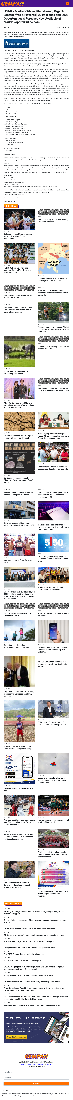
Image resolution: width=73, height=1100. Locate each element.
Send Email (11, 180)
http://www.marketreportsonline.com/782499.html (35, 66)
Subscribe (36, 1083)
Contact (49, 1064)
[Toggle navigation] (67, 3)
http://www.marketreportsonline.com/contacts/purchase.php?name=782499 (27, 100)
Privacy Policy (31, 1064)
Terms (22, 1064)
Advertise (41, 1064)
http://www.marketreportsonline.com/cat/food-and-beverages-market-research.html (30, 160)
